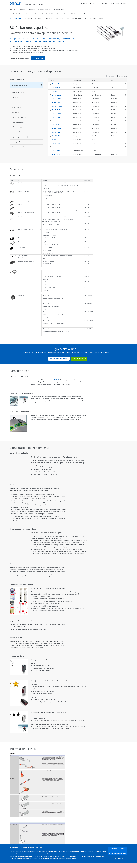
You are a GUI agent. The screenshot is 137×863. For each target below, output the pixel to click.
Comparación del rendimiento (74, 18)
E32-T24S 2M (56, 154)
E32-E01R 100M (57, 106)
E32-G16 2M (56, 143)
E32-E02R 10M (56, 124)
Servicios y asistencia (44, 9)
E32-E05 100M (56, 128)
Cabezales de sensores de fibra (59, 13)
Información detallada (15, 18)
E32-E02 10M (56, 117)
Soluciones (22, 9)
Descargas (101, 18)
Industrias (32, 9)
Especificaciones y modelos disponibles (33, 18)
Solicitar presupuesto (79, 358)
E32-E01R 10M (56, 110)
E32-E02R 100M (57, 121)
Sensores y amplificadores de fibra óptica (37, 13)
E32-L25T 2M (56, 150)
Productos (12, 9)
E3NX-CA (57, 380)
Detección (20, 13)
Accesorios (49, 18)
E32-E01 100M (56, 99)
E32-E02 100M (56, 113)
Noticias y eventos (59, 9)
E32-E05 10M (56, 132)
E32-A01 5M (55, 84)
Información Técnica (90, 18)
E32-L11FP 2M (56, 147)
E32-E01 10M (56, 102)
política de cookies (71, 856)
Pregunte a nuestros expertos (59, 358)
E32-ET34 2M (56, 136)
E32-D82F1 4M (56, 95)
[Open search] (83, 3)
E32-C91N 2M (56, 87)
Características (59, 18)
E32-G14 (54, 139)
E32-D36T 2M (56, 91)
